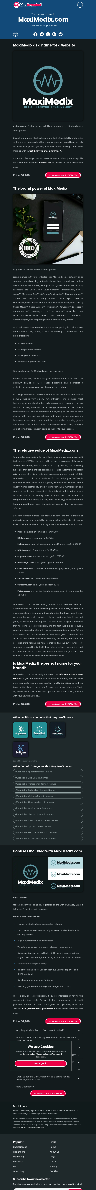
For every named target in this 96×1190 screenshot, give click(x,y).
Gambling (18, 1152)
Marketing (18, 1137)
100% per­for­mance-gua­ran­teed (38, 989)
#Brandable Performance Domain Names (36, 813)
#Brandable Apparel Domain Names (33, 752)
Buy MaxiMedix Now (56, 175)
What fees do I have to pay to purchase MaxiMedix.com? (46, 1035)
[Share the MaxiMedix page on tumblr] (48, 34)
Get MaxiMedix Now (56, 1002)
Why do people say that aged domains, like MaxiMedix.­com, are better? (46, 1020)
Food (15, 1147)
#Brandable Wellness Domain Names (34, 776)
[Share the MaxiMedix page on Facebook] (35, 34)
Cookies (54, 1152)
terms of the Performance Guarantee (28, 1108)
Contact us (45, 162)
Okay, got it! (40, 1063)
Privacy (53, 1147)
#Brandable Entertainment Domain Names (36, 800)
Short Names (20, 1127)
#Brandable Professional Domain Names (35, 764)
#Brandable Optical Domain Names (33, 807)
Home (53, 1127)
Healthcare (19, 1132)
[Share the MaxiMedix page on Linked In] (54, 34)
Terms (53, 1142)
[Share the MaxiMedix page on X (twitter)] (42, 34)
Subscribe (75, 1172)
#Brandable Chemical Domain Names (34, 794)
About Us (54, 1132)
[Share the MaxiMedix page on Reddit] (61, 34)
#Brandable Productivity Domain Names (35, 819)
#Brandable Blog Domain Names (31, 758)
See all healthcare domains (25, 741)
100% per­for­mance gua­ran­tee (45, 151)
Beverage (18, 1142)
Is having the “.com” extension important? (38, 1028)
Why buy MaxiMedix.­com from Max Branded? (40, 1010)
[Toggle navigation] (80, 5)
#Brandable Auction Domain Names (33, 788)
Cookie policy (29, 1054)
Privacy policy (42, 1054)
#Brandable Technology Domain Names (35, 770)
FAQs (52, 1137)
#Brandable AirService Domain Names (34, 782)
